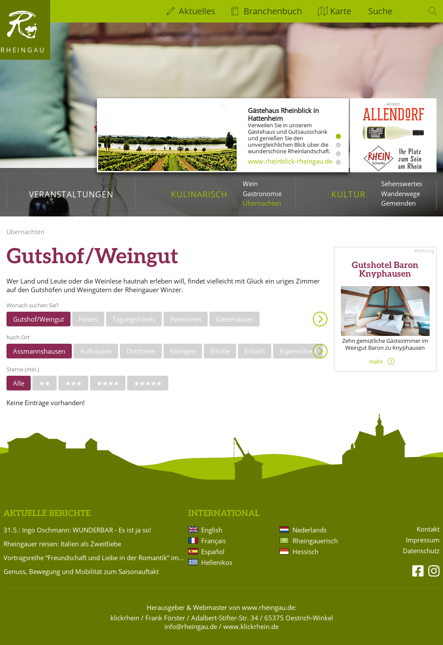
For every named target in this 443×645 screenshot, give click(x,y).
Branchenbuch (273, 11)
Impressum (423, 540)
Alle (18, 383)
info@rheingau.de (190, 626)
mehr (376, 361)
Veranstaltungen (71, 194)
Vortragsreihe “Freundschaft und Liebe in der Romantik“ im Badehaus (94, 557)
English (211, 530)
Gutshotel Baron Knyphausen (385, 270)
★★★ (73, 383)
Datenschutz (421, 551)
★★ (44, 383)
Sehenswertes (401, 183)
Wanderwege (400, 193)
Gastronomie (262, 193)
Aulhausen (96, 351)
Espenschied (297, 351)
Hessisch (305, 551)
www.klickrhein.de (251, 626)
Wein (250, 183)
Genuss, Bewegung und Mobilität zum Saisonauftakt (81, 571)
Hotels (88, 319)
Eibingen (183, 351)
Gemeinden (398, 203)
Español (213, 551)
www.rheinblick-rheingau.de (290, 161)
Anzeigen (320, 319)
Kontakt (428, 529)
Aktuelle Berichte (46, 514)
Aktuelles (197, 11)
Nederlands (309, 530)
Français (213, 540)
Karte (340, 11)
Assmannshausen (39, 351)
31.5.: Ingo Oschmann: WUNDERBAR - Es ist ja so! (77, 530)
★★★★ (107, 383)
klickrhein (124, 617)
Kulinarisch (199, 194)
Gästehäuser (234, 319)
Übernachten (262, 203)
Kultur (348, 194)
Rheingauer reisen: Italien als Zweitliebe (62, 543)
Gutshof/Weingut (38, 319)
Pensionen (185, 319)
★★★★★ (148, 383)
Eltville (220, 351)
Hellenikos (216, 562)
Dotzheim (140, 351)
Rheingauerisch (315, 540)
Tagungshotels (133, 319)
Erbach (254, 351)
